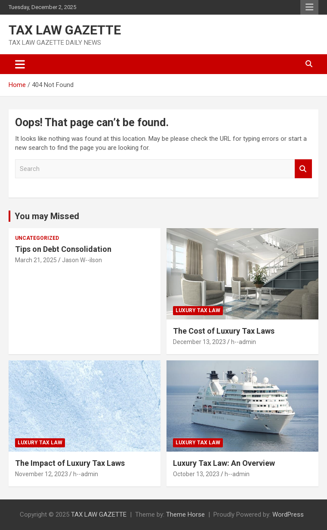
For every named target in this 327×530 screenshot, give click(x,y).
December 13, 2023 (199, 341)
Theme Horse (185, 514)
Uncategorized (37, 238)
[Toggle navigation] (20, 64)
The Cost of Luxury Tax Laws (224, 330)
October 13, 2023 (196, 474)
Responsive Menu (309, 7)
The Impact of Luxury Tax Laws (70, 463)
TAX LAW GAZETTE (65, 29)
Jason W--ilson (82, 260)
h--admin (243, 341)
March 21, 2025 (36, 260)
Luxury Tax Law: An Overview (224, 463)
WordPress (288, 514)
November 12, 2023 (41, 474)
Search (303, 169)
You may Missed (47, 216)
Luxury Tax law (198, 310)
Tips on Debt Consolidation (64, 249)
